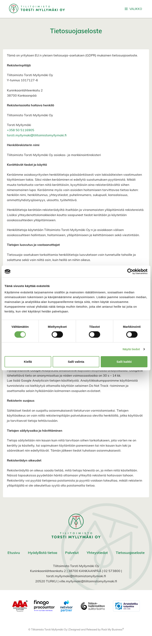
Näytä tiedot (131, 349)
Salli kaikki (124, 361)
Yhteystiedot (97, 553)
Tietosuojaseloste (130, 553)
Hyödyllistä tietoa (42, 553)
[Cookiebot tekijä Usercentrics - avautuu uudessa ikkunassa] (130, 271)
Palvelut (72, 553)
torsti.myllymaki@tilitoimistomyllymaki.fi (36, 135)
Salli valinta (76, 361)
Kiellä (28, 361)
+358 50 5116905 (20, 130)
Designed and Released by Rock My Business (95, 629)
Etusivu (14, 553)
